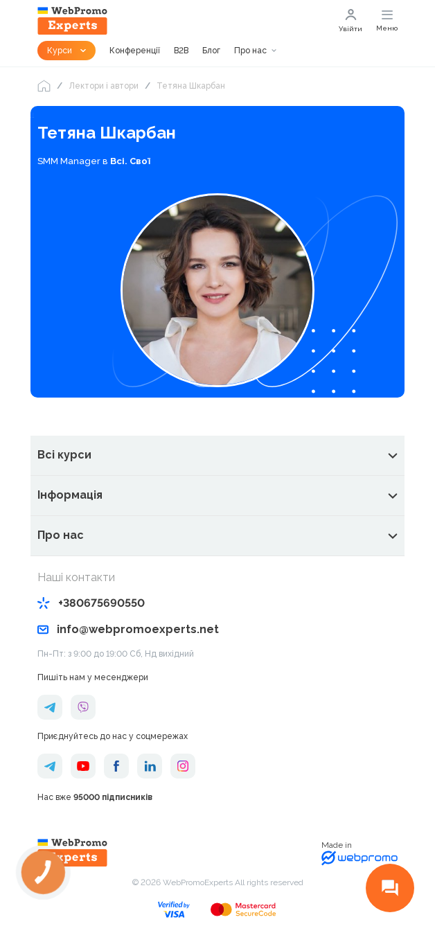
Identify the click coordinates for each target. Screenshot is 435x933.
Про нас (250, 50)
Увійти (350, 21)
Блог (211, 50)
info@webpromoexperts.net (128, 629)
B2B (181, 50)
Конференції (134, 50)
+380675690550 (91, 603)
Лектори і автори (104, 86)
